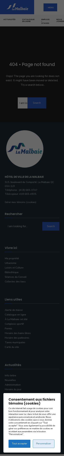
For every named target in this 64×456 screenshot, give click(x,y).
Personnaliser (43, 443)
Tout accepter (19, 443)
